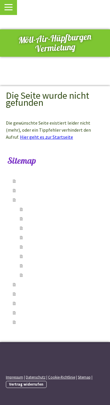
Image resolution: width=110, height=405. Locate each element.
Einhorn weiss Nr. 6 (44, 256)
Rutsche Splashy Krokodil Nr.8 (55, 275)
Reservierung (32, 284)
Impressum (14, 377)
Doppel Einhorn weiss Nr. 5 (52, 247)
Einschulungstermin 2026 (45, 322)
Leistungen (30, 190)
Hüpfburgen (31, 200)
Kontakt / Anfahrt (37, 294)
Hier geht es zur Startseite (46, 137)
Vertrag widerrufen (26, 384)
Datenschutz (35, 377)
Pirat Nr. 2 (35, 219)
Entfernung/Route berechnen (49, 303)
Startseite (29, 181)
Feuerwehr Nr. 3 (41, 228)
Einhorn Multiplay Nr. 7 (48, 266)
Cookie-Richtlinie (61, 377)
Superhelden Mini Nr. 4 (48, 237)
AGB (22, 313)
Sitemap (84, 377)
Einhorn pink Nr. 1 (43, 209)
